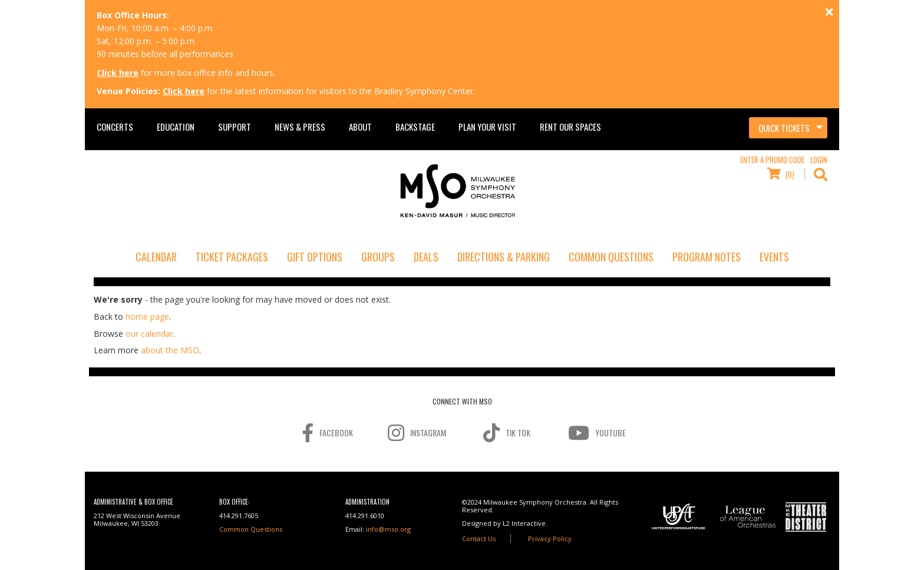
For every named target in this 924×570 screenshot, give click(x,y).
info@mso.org (388, 529)
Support (234, 126)
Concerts (115, 126)
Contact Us (479, 538)
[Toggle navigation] (788, 127)
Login (818, 159)
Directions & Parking (503, 256)
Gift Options (314, 256)
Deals (426, 256)
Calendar (156, 256)
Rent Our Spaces (570, 126)
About (360, 126)
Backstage (415, 126)
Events (774, 256)
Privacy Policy (550, 538)
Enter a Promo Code (772, 159)
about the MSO (170, 350)
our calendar (149, 333)
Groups (378, 256)
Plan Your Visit (487, 126)
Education (175, 126)
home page (147, 316)
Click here (117, 72)
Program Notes (706, 256)
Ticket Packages (232, 256)
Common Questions (611, 256)
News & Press (300, 126)
